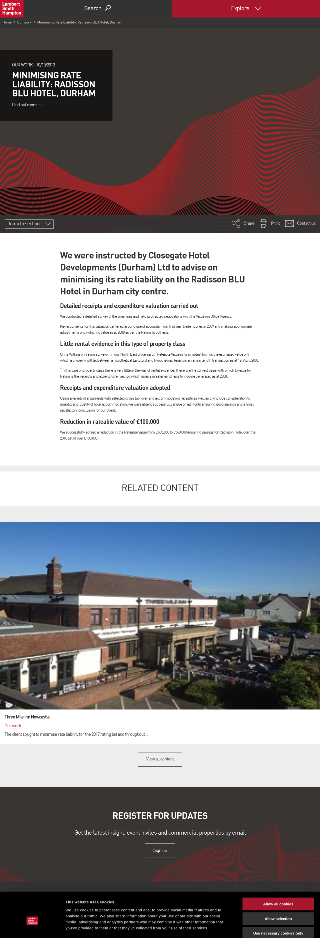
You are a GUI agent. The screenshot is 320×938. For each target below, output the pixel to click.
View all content (160, 759)
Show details (262, 928)
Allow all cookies (278, 877)
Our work (24, 22)
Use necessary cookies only (278, 906)
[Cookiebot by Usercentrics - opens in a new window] (32, 928)
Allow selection (278, 892)
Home (7, 22)
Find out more (28, 105)
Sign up (159, 850)
